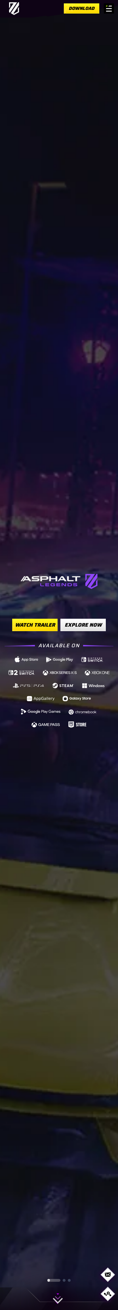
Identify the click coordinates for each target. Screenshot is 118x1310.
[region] (59, 655)
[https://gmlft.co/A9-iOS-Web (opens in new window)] (26, 659)
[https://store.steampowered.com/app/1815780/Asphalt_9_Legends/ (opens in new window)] (63, 685)
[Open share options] (108, 1294)
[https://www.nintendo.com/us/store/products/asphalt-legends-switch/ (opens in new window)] (92, 659)
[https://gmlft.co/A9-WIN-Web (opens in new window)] (93, 685)
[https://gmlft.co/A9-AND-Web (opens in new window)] (60, 659)
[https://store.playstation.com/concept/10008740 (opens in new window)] (29, 685)
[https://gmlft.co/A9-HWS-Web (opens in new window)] (40, 698)
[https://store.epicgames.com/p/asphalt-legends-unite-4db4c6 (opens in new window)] (77, 724)
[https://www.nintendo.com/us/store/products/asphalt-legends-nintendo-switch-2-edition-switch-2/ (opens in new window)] (21, 672)
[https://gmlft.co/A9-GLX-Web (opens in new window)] (77, 698)
